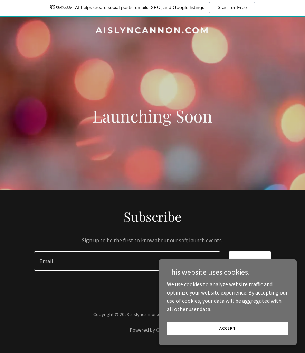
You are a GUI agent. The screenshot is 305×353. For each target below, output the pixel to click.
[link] (153, 31)
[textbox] (127, 261)
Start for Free (232, 7)
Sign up (250, 261)
